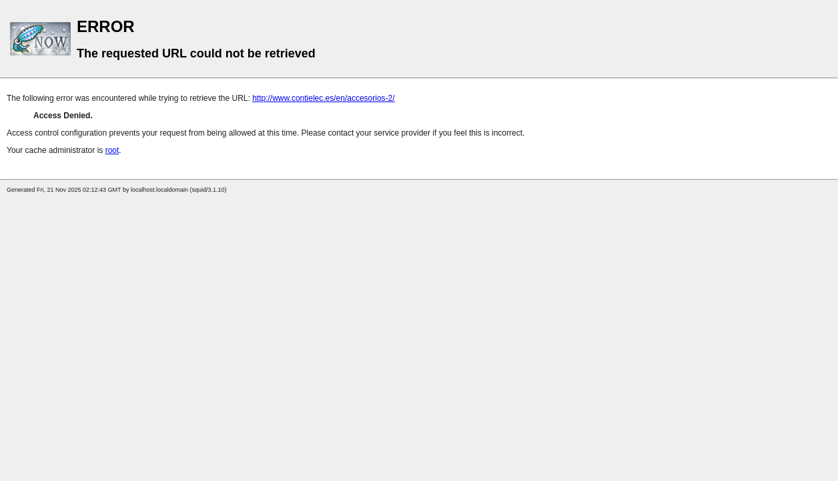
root (112, 150)
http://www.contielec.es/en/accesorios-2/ (323, 98)
